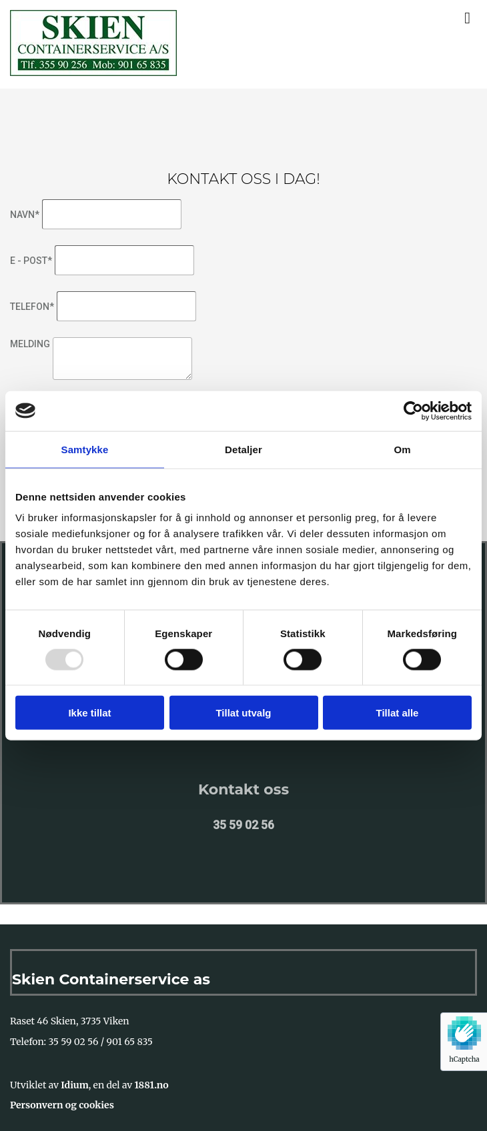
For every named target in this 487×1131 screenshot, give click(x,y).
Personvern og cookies (62, 1105)
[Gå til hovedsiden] (93, 72)
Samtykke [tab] (85, 449)
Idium (74, 1085)
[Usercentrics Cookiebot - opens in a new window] (413, 411)
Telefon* (32, 306)
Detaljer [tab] (243, 449)
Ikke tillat (89, 712)
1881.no (152, 1085)
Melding (30, 344)
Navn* (24, 214)
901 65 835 (130, 1042)
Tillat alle (397, 712)
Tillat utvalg (243, 712)
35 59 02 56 (74, 1042)
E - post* (31, 260)
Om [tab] (402, 449)
